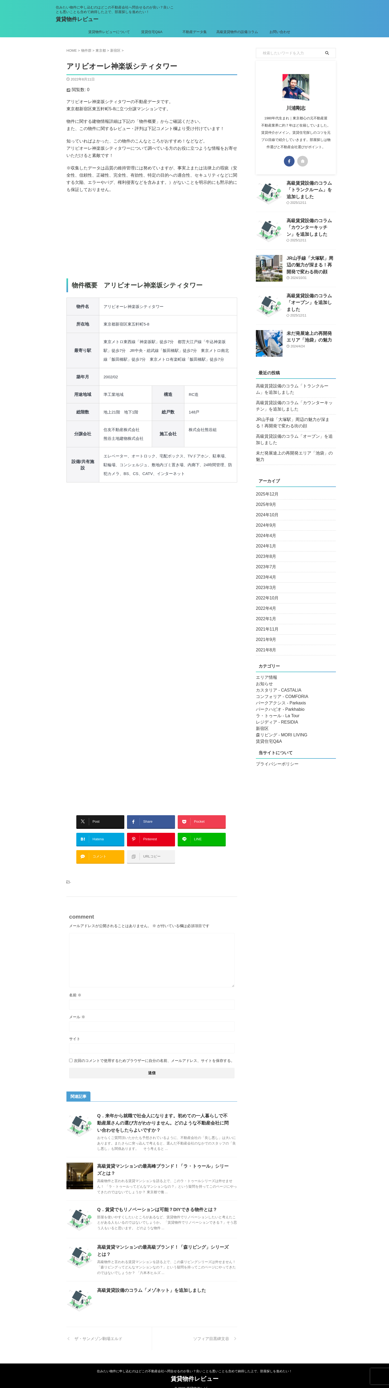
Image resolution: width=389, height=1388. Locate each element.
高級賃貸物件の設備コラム (237, 32)
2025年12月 (266, 488)
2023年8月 (265, 550)
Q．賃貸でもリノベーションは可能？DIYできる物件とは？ (153, 1201)
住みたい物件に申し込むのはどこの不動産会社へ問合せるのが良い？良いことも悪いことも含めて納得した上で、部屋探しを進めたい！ (194, 1363)
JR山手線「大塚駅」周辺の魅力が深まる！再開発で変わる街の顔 (311, 264)
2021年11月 (266, 623)
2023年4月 (265, 571)
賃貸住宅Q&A (151, 32)
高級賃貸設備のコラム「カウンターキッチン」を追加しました (311, 226)
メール (77, 1009)
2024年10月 (266, 508)
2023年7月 (265, 560)
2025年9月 (265, 498)
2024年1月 (265, 540)
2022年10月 (266, 592)
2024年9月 (265, 519)
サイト (74, 1031)
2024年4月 (265, 529)
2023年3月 (265, 581)
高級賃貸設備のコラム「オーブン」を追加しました (295, 439)
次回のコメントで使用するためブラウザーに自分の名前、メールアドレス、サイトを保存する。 (154, 1052)
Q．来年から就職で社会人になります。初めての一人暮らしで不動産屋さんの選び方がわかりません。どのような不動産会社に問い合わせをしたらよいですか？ (163, 1115)
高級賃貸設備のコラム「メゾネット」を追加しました (148, 1282)
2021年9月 (265, 633)
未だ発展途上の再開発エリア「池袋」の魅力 (293, 453)
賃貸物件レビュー (77, 19)
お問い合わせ (279, 32)
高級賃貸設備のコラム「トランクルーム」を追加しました (295, 389)
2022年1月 (265, 612)
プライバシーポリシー (274, 758)
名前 (75, 987)
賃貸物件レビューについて (109, 32)
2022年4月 (265, 602)
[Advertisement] (151, 235)
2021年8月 (265, 644)
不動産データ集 (194, 32)
